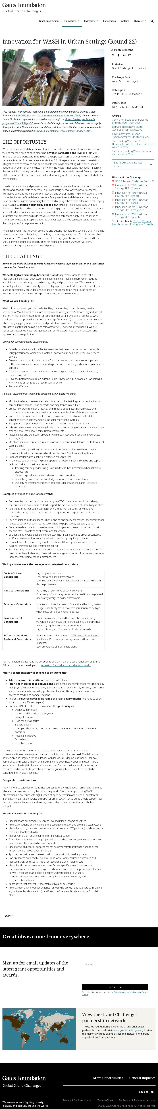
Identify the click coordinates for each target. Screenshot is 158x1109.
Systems (125, 20)
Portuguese (136, 224)
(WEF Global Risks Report (84, 635)
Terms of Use (105, 1100)
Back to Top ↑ (147, 1092)
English (137, 221)
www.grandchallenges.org (128, 1030)
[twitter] (113, 55)
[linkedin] (124, 55)
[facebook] (118, 55)
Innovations (70, 20)
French (116, 224)
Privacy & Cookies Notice (77, 1100)
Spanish (148, 224)
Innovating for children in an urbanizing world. (66, 665)
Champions (89, 20)
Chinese (146, 221)
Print (8, 916)
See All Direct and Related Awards (133, 164)
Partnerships (109, 20)
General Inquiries (142, 1078)
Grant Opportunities (49, 20)
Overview (138, 20)
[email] (130, 55)
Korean (125, 224)
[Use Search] (152, 21)
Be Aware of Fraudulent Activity (137, 1100)
